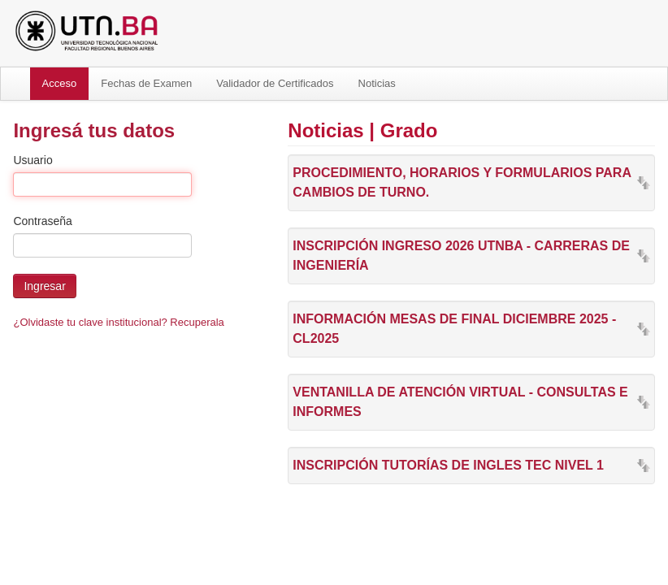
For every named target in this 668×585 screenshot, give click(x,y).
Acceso (59, 83)
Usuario (32, 160)
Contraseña (42, 221)
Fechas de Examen (146, 83)
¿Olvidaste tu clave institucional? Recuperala (118, 322)
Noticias (377, 83)
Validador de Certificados (274, 83)
